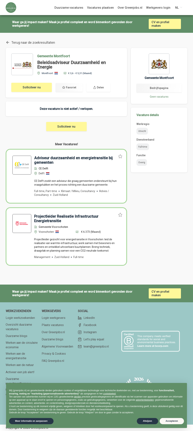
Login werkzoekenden (20, 318)
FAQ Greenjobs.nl (53, 361)
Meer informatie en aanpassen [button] (31, 421)
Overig (141, 162)
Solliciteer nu (32, 87)
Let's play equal (91, 339)
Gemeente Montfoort (53, 56)
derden (77, 396)
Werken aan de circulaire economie (22, 345)
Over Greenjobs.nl (53, 332)
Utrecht (142, 131)
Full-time (142, 146)
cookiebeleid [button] (109, 393)
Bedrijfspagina (159, 88)
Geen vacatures (159, 96)
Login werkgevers (53, 318)
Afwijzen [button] (147, 421)
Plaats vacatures (53, 325)
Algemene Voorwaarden (57, 346)
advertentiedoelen (145, 400)
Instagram (87, 332)
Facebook (87, 325)
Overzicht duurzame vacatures (19, 327)
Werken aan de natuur (20, 365)
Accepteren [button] (172, 421)
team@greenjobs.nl (93, 346)
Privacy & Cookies (54, 353)
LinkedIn (86, 318)
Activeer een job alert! (20, 372)
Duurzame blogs (16, 336)
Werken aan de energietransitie (16, 356)
